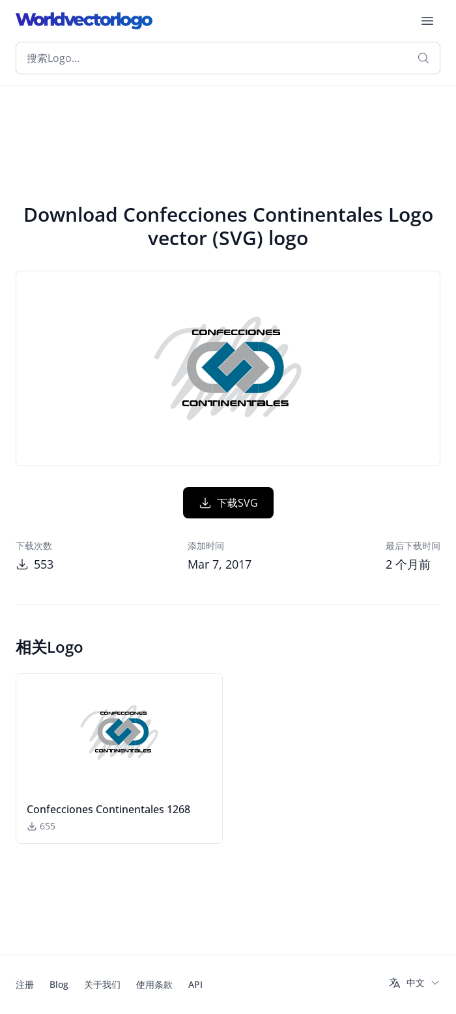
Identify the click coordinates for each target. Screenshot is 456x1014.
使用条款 (154, 984)
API (195, 984)
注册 (25, 984)
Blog (59, 984)
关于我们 (102, 984)
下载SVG (228, 503)
